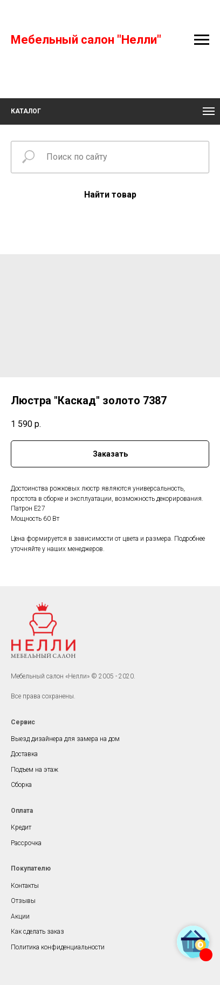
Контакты (25, 885)
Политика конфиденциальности (58, 947)
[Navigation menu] (201, 40)
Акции (20, 916)
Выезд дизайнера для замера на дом (65, 739)
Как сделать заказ (37, 931)
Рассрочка (26, 843)
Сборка (21, 785)
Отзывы (23, 901)
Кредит (21, 827)
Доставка (24, 754)
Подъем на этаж (34, 769)
